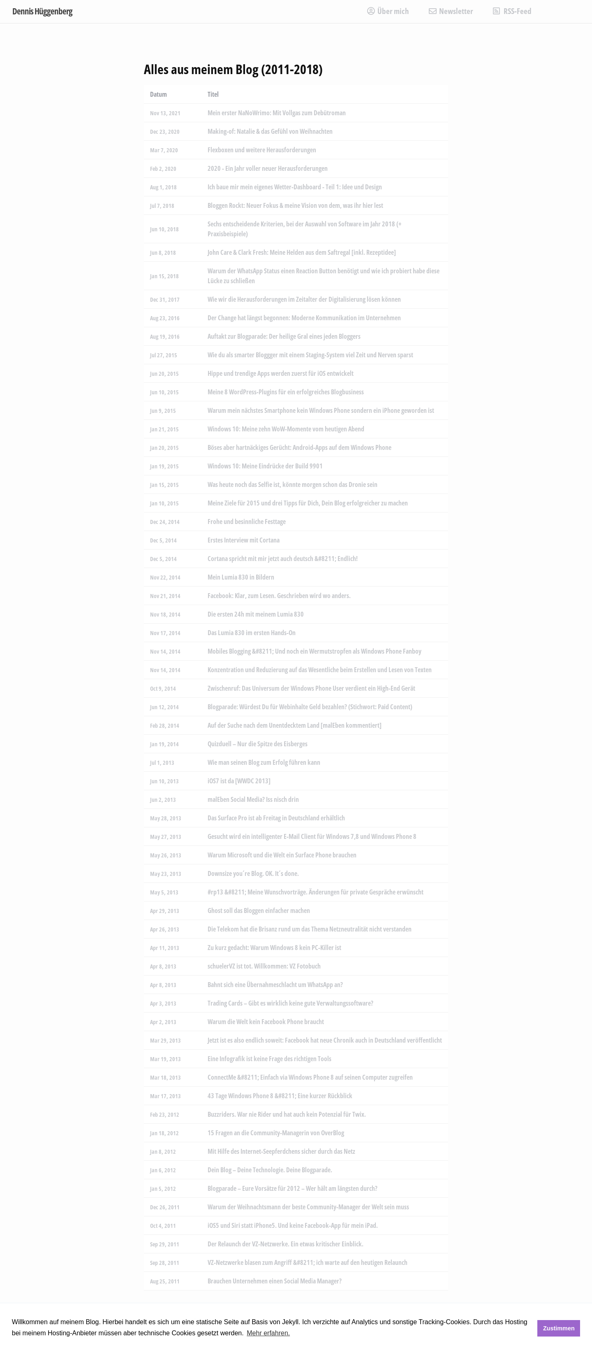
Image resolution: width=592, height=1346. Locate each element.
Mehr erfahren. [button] (268, 1333)
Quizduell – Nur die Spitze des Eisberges (258, 743)
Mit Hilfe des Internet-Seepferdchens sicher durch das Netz (281, 1151)
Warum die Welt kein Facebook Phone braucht (266, 1021)
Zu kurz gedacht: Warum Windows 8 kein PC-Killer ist (274, 947)
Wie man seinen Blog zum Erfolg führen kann (264, 762)
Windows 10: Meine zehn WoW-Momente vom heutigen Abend (286, 428)
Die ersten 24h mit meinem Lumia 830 (256, 614)
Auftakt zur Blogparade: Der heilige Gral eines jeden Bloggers (284, 336)
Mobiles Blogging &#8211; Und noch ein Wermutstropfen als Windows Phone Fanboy (314, 651)
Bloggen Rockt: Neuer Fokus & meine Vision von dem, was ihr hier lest (295, 205)
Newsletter (451, 10)
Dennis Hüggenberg (42, 11)
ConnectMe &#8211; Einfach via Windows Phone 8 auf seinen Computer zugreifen (310, 1077)
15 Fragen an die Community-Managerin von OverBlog (276, 1132)
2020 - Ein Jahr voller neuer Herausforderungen (268, 168)
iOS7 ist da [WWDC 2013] (239, 780)
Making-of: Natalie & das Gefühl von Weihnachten (270, 131)
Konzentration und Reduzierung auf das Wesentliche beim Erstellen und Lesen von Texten (320, 669)
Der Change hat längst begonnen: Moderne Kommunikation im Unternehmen (304, 317)
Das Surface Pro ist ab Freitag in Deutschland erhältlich (276, 817)
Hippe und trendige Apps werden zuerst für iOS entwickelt (281, 373)
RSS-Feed (512, 10)
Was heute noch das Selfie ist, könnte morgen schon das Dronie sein (292, 484)
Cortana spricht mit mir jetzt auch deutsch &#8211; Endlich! (283, 558)
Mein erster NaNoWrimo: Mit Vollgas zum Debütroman (277, 112)
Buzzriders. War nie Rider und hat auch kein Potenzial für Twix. (287, 1114)
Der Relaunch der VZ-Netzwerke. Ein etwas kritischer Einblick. (285, 1243)
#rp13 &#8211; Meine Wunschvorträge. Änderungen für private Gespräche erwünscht (315, 892)
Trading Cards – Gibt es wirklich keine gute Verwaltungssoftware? (290, 1003)
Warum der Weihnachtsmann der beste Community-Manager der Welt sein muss (308, 1206)
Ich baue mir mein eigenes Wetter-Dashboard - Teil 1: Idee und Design (295, 186)
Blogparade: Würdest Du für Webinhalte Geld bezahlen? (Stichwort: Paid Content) (310, 706)
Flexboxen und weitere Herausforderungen (262, 149)
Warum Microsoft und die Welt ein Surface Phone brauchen (282, 854)
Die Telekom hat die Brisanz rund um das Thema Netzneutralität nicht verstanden (310, 929)
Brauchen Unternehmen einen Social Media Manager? (275, 1280)
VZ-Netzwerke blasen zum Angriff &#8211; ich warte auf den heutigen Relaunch (307, 1262)
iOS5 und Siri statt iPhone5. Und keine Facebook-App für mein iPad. (293, 1225)
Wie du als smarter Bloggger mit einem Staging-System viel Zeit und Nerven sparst (310, 354)
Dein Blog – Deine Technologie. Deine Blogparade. (270, 1169)
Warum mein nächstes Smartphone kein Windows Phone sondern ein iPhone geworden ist (321, 410)
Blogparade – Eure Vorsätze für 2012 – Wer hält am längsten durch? (292, 1188)
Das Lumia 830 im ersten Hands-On (252, 632)
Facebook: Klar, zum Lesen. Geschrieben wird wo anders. (279, 595)
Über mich (388, 10)
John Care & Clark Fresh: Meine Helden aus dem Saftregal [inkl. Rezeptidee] (302, 252)
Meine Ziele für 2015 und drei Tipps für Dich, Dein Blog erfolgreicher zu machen (308, 503)
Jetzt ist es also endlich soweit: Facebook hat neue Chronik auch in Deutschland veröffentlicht (325, 1040)
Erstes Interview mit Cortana (244, 540)
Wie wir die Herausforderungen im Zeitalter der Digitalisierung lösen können (304, 299)
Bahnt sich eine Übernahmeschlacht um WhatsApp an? (275, 984)
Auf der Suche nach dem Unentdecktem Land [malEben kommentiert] (295, 725)
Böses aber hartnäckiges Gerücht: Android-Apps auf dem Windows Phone (299, 447)
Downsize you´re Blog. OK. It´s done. (253, 873)
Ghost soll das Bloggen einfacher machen (259, 910)
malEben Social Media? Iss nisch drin (253, 799)
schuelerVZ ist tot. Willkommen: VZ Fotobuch (264, 966)
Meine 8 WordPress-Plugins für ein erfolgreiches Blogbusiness (286, 391)
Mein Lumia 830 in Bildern (241, 577)
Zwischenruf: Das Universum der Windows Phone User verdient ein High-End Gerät (311, 688)
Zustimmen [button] (559, 1328)
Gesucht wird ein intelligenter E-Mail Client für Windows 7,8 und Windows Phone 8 (312, 836)
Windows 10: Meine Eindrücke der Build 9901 (265, 465)
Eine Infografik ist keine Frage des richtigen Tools (269, 1058)
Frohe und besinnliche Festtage (247, 521)
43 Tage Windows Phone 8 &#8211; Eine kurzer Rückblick (280, 1095)
